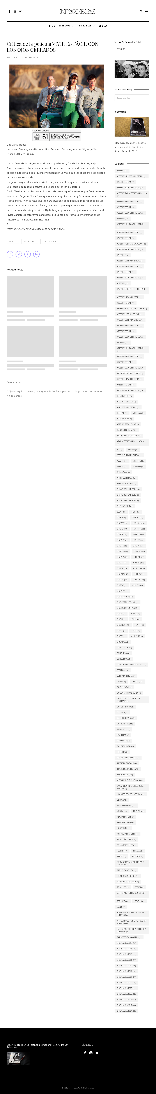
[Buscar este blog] (132, 97)
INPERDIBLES (29, 241)
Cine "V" (12, 241)
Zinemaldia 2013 (51, 241)
